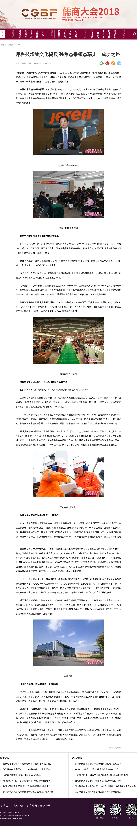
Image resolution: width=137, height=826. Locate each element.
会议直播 (37, 34)
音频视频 (43, 34)
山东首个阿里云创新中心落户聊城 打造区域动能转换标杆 (101, 775)
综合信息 (85, 34)
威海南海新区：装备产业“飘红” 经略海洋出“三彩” (98, 764)
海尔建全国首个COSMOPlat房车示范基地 (22, 775)
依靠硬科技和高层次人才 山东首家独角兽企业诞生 (26, 769)
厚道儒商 (59, 34)
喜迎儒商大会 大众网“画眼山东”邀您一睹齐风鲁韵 (98, 780)
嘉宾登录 (32, 805)
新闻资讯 (13, 34)
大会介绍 (92, 34)
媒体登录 (45, 805)
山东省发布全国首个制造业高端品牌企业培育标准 (98, 792)
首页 (3, 45)
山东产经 (31, 34)
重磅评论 (103, 34)
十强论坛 (98, 34)
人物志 (70, 34)
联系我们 (5, 805)
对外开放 (109, 34)
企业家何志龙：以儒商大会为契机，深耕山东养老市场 (28, 792)
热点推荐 (26, 34)
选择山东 (124, 34)
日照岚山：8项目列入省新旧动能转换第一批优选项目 (27, 780)
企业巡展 (76, 34)
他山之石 (115, 34)
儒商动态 (20, 34)
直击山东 (52, 34)
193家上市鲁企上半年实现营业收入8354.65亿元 (97, 769)
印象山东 (65, 34)
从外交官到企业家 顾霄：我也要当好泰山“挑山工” (26, 786)
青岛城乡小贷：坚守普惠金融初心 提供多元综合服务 (27, 764)
